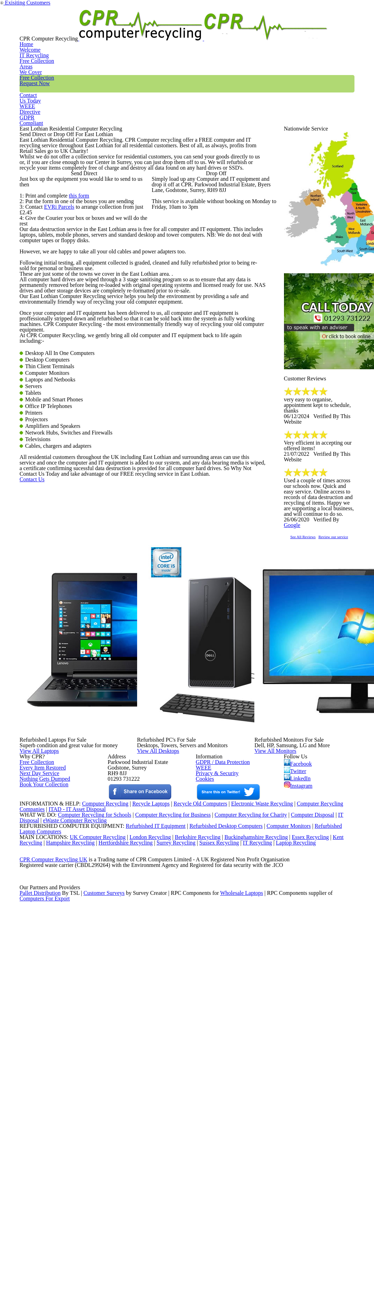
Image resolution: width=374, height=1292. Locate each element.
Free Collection (216, 29)
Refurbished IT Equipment (141, 1165)
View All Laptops (54, 956)
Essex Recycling (310, 1183)
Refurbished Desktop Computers (213, 1165)
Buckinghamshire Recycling (254, 1183)
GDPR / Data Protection (219, 1026)
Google (343, 600)
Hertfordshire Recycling (130, 1192)
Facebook (299, 1027)
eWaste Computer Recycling (77, 1156)
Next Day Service (37, 1043)
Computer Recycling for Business (172, 1147)
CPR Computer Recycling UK (53, 1219)
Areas (170, 29)
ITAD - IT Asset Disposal (78, 1138)
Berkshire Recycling (193, 1183)
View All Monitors (291, 956)
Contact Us (43, 776)
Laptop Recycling (307, 1192)
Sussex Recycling (228, 1192)
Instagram (299, 1057)
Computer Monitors (279, 1165)
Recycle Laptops (145, 1129)
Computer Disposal (317, 1147)
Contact (265, 29)
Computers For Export (45, 1281)
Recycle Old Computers (198, 1129)
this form (76, 314)
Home (87, 29)
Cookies (204, 1052)
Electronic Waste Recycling (263, 1129)
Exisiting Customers (354, 4)
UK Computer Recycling (91, 1183)
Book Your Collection (42, 1077)
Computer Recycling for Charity (254, 1147)
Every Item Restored (40, 1034)
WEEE (302, 29)
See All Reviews (312, 623)
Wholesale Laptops (246, 1272)
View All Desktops (173, 956)
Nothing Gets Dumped (42, 1052)
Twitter (295, 1037)
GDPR (338, 29)
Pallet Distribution (41, 1272)
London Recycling (144, 1183)
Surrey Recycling (183, 1192)
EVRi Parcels (58, 332)
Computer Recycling (97, 1129)
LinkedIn (297, 1047)
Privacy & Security (214, 1043)
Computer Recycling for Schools (90, 1147)
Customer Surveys (104, 1272)
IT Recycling (128, 29)
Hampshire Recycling (72, 1192)
